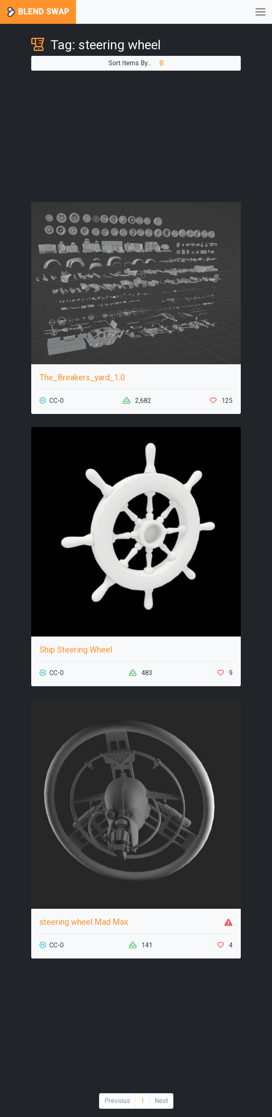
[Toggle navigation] (260, 12)
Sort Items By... (136, 63)
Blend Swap (38, 12)
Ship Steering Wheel (75, 650)
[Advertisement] (136, 136)
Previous (117, 1101)
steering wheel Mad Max (83, 922)
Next (161, 1101)
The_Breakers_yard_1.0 (82, 377)
